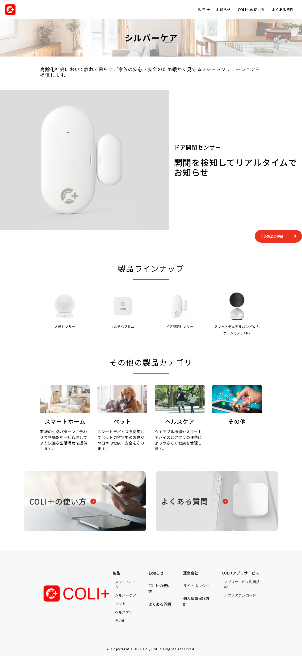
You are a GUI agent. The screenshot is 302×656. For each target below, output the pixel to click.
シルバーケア (125, 595)
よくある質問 (283, 9)
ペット (120, 603)
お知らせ (223, 9)
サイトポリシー (196, 585)
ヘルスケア (124, 612)
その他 (120, 620)
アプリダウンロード (240, 595)
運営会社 (190, 573)
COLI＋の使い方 (251, 9)
